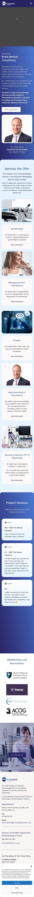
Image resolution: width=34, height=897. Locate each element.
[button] (31, 866)
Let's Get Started (17, 755)
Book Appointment (11, 109)
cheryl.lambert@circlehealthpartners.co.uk (16, 823)
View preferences (17, 893)
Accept (17, 883)
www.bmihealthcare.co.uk (11, 843)
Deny (17, 888)
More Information (17, 245)
